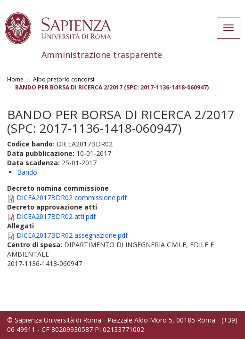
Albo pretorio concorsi (63, 79)
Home (15, 79)
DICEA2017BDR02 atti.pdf (56, 216)
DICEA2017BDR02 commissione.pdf (71, 197)
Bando (27, 172)
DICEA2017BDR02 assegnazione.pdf (72, 235)
